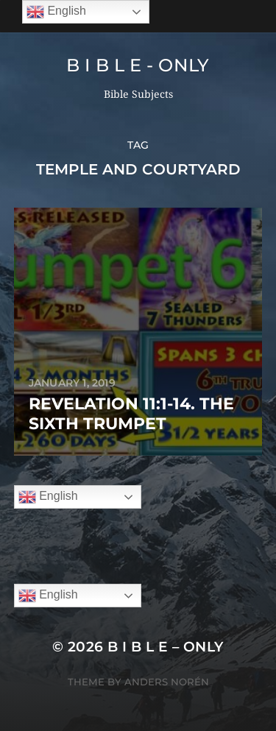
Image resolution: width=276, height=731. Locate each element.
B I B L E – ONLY (165, 646)
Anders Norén (166, 682)
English (48, 497)
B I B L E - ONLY (138, 65)
